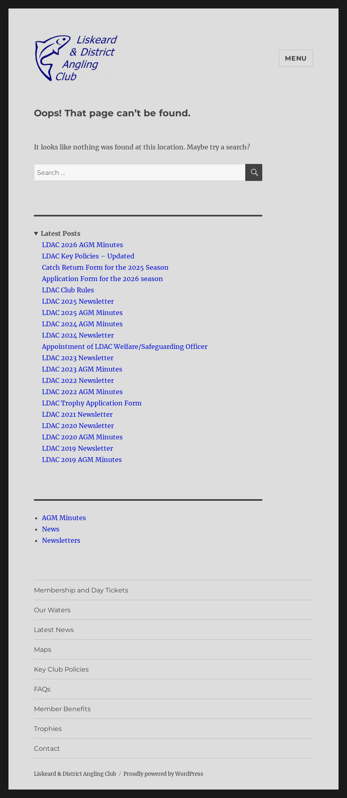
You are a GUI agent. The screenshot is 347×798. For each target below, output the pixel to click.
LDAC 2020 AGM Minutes (82, 437)
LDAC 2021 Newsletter (77, 414)
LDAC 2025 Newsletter (78, 301)
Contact (47, 748)
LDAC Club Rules (68, 290)
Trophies (48, 729)
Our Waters (52, 610)
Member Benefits (62, 709)
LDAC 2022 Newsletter (78, 380)
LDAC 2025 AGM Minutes (82, 313)
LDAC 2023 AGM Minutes (82, 369)
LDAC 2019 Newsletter (77, 448)
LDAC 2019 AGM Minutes (82, 460)
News (50, 529)
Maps (42, 649)
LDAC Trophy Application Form (92, 403)
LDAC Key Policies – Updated (88, 256)
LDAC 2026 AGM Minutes (82, 245)
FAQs (42, 689)
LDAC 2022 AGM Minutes (82, 392)
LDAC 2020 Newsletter (78, 426)
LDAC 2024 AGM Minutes (82, 324)
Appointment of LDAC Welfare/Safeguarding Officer (124, 346)
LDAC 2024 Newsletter (78, 335)
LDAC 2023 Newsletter (77, 358)
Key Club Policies (61, 669)
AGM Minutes (64, 518)
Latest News (54, 630)
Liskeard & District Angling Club (75, 774)
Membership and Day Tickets (81, 590)
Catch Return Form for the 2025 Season (105, 267)
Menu (296, 58)
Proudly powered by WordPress (163, 774)
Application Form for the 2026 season (102, 279)
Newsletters (61, 540)
